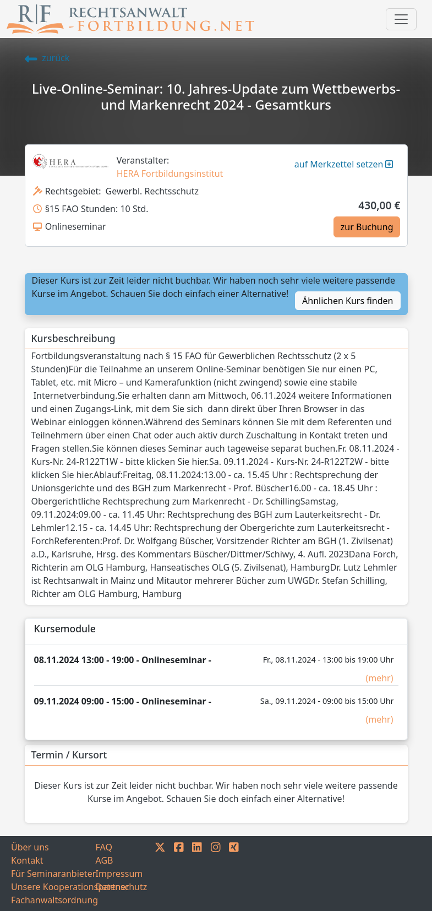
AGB (104, 860)
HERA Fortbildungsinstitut (170, 173)
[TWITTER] (160, 873)
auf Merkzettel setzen (343, 164)
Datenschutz (121, 887)
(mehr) (379, 678)
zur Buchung (367, 227)
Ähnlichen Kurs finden (347, 301)
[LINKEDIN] (197, 873)
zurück (47, 58)
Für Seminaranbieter (53, 873)
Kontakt (27, 860)
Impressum (119, 873)
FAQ (104, 847)
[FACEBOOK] (178, 873)
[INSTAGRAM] (215, 873)
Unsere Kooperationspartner (53, 887)
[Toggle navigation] (401, 19)
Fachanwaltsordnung (53, 900)
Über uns (30, 847)
